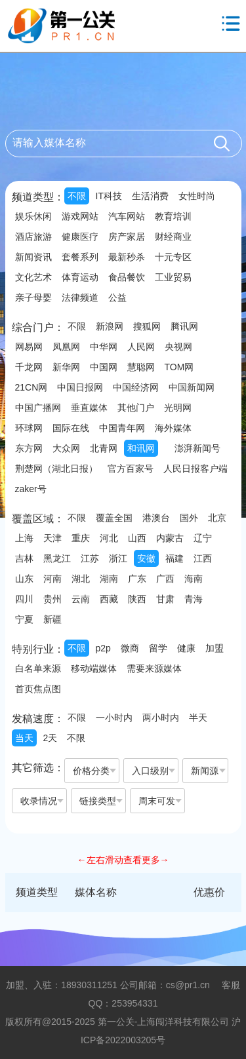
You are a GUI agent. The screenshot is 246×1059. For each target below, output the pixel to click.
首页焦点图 (38, 689)
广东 (137, 578)
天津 (52, 538)
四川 (24, 599)
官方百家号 (131, 468)
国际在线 (70, 428)
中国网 (103, 367)
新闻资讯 (33, 257)
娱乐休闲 (33, 216)
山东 (24, 578)
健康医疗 (80, 236)
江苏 (90, 558)
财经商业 (173, 236)
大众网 (66, 448)
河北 (109, 538)
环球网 (29, 428)
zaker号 (31, 489)
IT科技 (109, 196)
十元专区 (173, 257)
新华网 (66, 367)
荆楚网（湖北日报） (56, 468)
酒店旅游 (33, 236)
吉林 (24, 558)
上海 (24, 538)
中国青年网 (122, 428)
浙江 (118, 558)
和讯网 (141, 448)
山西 (137, 538)
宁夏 (24, 619)
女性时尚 (196, 196)
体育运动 (80, 277)
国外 (189, 517)
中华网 (103, 346)
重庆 (81, 538)
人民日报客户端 (195, 468)
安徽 (146, 558)
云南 (81, 599)
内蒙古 (170, 538)
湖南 (109, 578)
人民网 (141, 346)
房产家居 (126, 236)
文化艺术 (33, 277)
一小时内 (114, 717)
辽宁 (203, 538)
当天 (24, 738)
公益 (117, 297)
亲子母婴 (33, 297)
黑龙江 (57, 558)
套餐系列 (80, 257)
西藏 (109, 599)
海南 (193, 578)
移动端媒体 (94, 668)
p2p (103, 648)
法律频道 (80, 297)
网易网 (29, 346)
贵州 (52, 599)
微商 (130, 648)
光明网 (178, 407)
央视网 (178, 346)
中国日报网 (80, 387)
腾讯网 (184, 326)
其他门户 (135, 407)
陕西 (137, 599)
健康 (186, 648)
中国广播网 (38, 407)
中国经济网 (136, 387)
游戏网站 (80, 216)
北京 (217, 517)
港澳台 (156, 517)
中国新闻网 (192, 387)
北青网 (103, 448)
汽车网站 (126, 216)
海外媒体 (173, 428)
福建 (174, 558)
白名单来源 (38, 668)
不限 (77, 196)
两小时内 (160, 717)
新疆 (52, 619)
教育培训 (173, 216)
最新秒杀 (126, 257)
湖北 (81, 578)
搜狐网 (147, 326)
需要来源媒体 (154, 668)
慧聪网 (141, 367)
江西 (203, 558)
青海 (193, 599)
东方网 (29, 448)
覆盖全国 (114, 517)
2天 (50, 738)
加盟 (214, 648)
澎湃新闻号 (197, 448)
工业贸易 (173, 277)
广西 (165, 578)
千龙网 (29, 367)
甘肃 (165, 599)
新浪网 (109, 326)
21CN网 (31, 387)
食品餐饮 (126, 277)
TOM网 (179, 367)
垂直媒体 (89, 407)
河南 (52, 578)
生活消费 (150, 196)
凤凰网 (66, 346)
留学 (158, 648)
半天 (198, 717)
